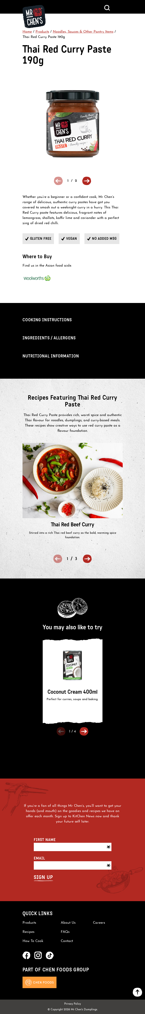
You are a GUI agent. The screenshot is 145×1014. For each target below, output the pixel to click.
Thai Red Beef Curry (72, 524)
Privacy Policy (72, 1004)
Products (42, 32)
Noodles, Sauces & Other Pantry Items (83, 32)
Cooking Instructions (47, 319)
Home (27, 32)
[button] (86, 181)
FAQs (65, 932)
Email (39, 858)
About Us (68, 923)
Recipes (28, 932)
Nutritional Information (51, 356)
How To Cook (33, 941)
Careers (99, 923)
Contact (67, 941)
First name (45, 839)
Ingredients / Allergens (49, 338)
